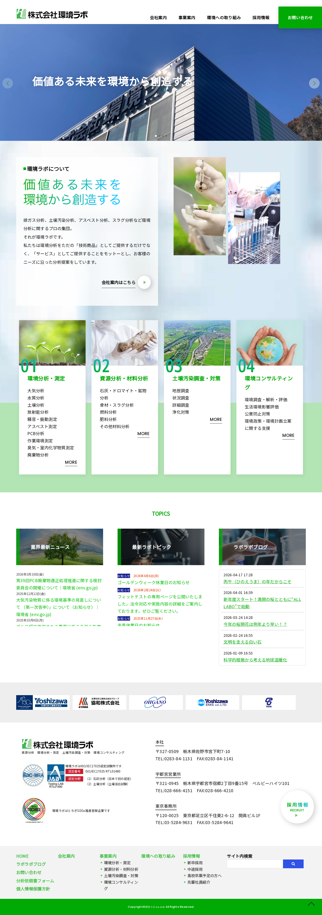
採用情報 (260, 17)
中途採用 (195, 869)
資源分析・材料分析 (121, 869)
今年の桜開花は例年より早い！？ (255, 645)
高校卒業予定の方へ (204, 875)
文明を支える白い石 (242, 663)
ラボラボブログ (31, 864)
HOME (22, 856)
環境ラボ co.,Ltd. (155, 907)
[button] (156, 136)
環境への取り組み (224, 17)
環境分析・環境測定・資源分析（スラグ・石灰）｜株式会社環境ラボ (52, 13)
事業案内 (108, 856)
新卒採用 (195, 862)
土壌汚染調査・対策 (121, 875)
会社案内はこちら (118, 282)
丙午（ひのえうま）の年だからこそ (257, 602)
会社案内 (158, 17)
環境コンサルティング (121, 885)
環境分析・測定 (117, 862)
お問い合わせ (300, 17)
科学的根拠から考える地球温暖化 (255, 681)
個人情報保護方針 (33, 889)
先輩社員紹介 (198, 882)
